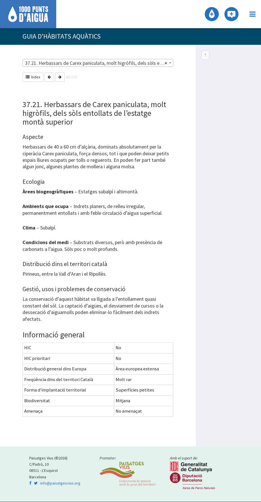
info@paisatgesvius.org (60, 483)
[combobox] (97, 63)
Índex (33, 77)
